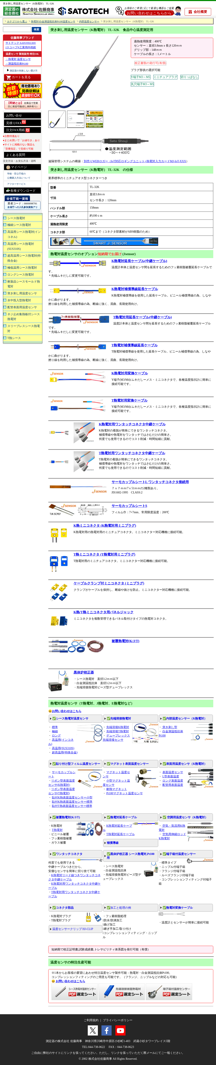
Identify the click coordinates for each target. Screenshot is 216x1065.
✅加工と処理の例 (119, 907)
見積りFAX (16, 122)
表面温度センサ (172, 772)
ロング (56, 735)
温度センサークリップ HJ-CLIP (72, 929)
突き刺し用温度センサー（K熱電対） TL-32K (30, 3)
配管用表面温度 (172, 784)
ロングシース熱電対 (20, 274)
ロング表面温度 (172, 780)
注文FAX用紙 (18, 130)
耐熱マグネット (116, 789)
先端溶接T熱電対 (117, 731)
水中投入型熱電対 (19, 300)
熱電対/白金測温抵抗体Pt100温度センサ (53, 21)
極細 (55, 731)
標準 (55, 727)
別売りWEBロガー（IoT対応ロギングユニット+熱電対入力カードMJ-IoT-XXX (135, 161)
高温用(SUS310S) (63, 748)
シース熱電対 (16, 218)
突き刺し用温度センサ (22, 293)
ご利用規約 (91, 1020)
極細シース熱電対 (19, 224)
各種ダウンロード (21, 190)
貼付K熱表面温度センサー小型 (72, 797)
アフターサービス (16, 184)
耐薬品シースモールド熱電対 (23, 284)
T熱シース (14, 338)
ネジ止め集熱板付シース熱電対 (23, 317)
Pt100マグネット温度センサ (124, 793)
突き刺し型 (169, 727)
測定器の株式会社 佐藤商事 (64, 1041)
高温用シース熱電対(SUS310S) (20, 246)
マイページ (16, 167)
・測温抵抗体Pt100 (16, 63)
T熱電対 (57, 830)
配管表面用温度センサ (22, 307)
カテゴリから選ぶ (17, 21)
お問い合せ (14, 115)
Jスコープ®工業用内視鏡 (20, 47)
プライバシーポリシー (117, 1020)
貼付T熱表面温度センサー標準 (72, 806)
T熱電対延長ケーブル (120, 834)
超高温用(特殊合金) (64, 752)
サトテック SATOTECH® (20, 42)
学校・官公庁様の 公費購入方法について (18, 175)
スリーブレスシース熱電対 (23, 328)
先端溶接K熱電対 (117, 727)
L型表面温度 (170, 776)
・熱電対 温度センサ (18, 59)
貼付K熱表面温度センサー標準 (72, 801)
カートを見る (18, 77)
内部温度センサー (89, 21)
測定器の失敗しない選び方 (23, 70)
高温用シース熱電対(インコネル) (24, 234)
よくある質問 (15, 155)
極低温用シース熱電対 (22, 267)
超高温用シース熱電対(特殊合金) (24, 258)
